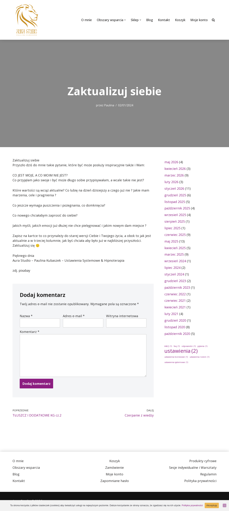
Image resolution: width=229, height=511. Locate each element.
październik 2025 (177, 208)
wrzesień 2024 (175, 261)
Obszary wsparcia (26, 468)
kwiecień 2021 (175, 308)
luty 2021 (171, 314)
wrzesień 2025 (175, 215)
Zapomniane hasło (114, 481)
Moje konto (199, 20)
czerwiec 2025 (175, 235)
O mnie (86, 20)
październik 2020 (177, 334)
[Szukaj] (213, 19)
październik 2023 (177, 288)
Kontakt (164, 20)
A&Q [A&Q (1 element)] (168, 346)
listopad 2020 (174, 327)
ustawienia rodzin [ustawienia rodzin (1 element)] (199, 357)
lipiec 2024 (172, 268)
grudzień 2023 (175, 281)
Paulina (109, 105)
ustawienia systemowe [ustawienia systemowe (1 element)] (176, 363)
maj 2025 (171, 241)
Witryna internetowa (122, 316)
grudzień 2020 (175, 321)
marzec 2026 (174, 175)
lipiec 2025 (172, 228)
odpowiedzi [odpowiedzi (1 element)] (189, 346)
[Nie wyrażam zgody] (224, 505)
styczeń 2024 (174, 274)
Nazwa (26, 316)
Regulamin (208, 475)
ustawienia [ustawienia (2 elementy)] (181, 351)
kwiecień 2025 (175, 248)
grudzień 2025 (175, 195)
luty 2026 (171, 182)
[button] (124, 20)
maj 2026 (171, 162)
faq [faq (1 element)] (177, 346)
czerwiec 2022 (175, 294)
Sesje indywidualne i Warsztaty (192, 468)
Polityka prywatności (200, 481)
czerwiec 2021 (175, 301)
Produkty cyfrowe (202, 461)
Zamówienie (114, 468)
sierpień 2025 (174, 221)
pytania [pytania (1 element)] (202, 346)
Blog (149, 20)
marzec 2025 (174, 255)
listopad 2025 (174, 202)
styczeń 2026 (174, 188)
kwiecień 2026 (175, 168)
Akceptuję (211, 505)
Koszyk (180, 20)
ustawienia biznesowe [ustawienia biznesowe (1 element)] (176, 357)
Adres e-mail (74, 316)
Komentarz (29, 332)
